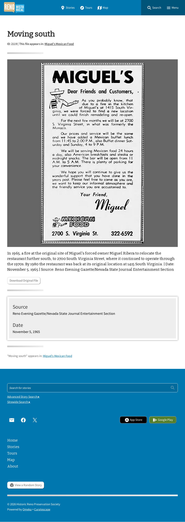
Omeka (27, 509)
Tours (86, 8)
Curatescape (42, 509)
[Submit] (172, 388)
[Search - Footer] (92, 387)
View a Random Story (26, 485)
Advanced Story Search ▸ (23, 397)
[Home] (14, 7)
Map (102, 8)
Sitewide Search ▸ (18, 402)
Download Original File (24, 280)
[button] (154, 7)
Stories (68, 8)
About (12, 466)
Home (12, 440)
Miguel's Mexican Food (59, 44)
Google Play (163, 420)
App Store (133, 420)
